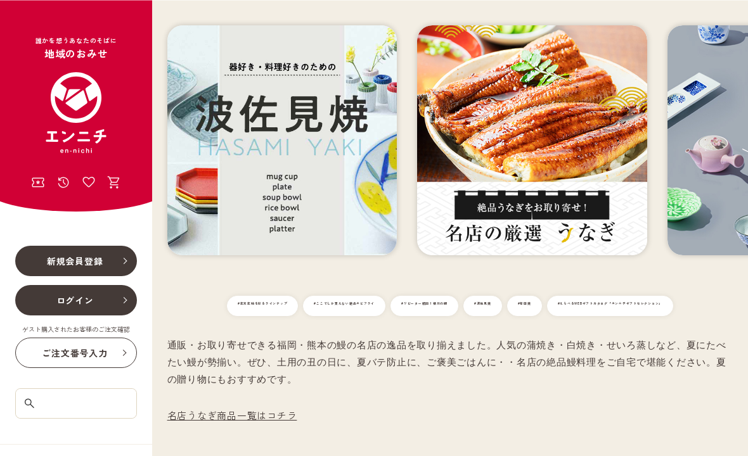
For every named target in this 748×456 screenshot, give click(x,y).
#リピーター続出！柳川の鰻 (538, 306)
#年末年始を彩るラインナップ (244, 306)
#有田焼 (696, 306)
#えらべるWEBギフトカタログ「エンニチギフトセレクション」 (450, 331)
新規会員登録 (75, 261)
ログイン (75, 300)
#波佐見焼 (636, 306)
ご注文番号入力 (74, 352)
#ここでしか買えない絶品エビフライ (393, 306)
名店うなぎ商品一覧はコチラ (232, 440)
